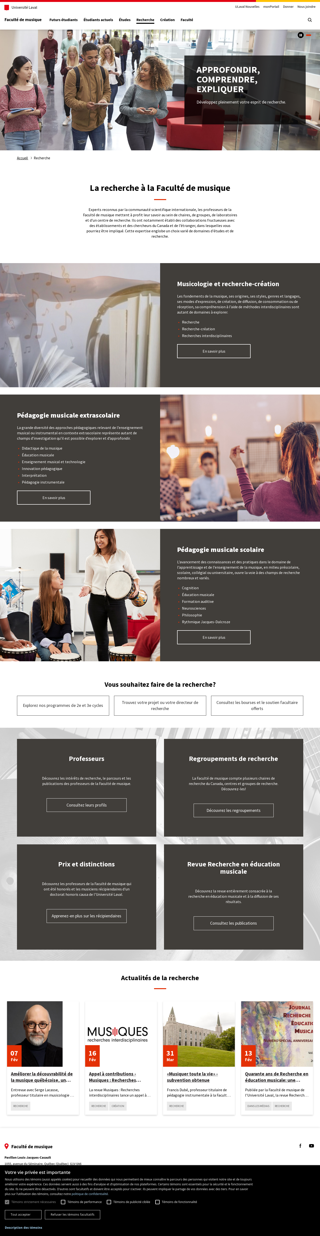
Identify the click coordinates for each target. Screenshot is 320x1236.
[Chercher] (300, 20)
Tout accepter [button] (21, 1214)
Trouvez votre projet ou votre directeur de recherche (160, 705)
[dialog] (160, 1200)
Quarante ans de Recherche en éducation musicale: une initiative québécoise (276, 1077)
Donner (279, 7)
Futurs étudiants (72, 20)
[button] (23, 1227)
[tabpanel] (160, 90)
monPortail (262, 7)
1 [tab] (308, 35)
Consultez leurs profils (86, 805)
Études (134, 20)
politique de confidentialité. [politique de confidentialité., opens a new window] (90, 1194)
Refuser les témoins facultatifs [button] (72, 1214)
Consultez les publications (233, 923)
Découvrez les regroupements (233, 810)
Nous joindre (297, 7)
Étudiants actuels (107, 20)
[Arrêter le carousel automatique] (301, 35)
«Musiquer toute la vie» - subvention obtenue (192, 1077)
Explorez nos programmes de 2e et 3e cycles (63, 705)
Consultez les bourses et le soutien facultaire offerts (257, 705)
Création (176, 20)
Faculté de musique (32, 20)
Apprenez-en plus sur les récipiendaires (86, 916)
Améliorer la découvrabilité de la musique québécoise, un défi (42, 1077)
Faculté (196, 20)
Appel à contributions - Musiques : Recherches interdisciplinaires (112, 1077)
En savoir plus (214, 351)
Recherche (155, 20)
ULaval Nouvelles (238, 7)
